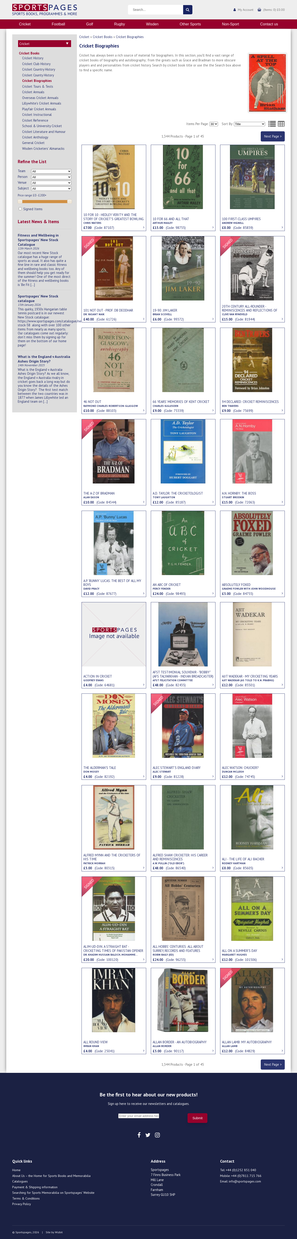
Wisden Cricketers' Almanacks (43, 148)
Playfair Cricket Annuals (39, 109)
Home (16, 1170)
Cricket (24, 24)
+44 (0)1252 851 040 (241, 1170)
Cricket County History (38, 75)
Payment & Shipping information (35, 1187)
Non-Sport (230, 24)
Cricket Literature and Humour (44, 131)
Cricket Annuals (33, 92)
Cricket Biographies (37, 80)
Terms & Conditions (26, 1198)
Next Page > (273, 136)
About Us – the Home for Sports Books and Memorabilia (51, 1176)
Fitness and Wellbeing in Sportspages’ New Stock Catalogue (38, 240)
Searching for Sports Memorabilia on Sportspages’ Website (53, 1193)
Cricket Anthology (35, 137)
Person (22, 176)
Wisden (152, 24)
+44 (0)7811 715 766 (246, 1176)
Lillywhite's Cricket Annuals (41, 103)
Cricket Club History (36, 64)
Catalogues (20, 1181)
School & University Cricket (42, 126)
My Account (245, 10)
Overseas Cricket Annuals (40, 98)
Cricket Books (29, 53)
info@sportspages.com (245, 1181)
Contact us (269, 24)
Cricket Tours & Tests (37, 86)
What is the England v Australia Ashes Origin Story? (44, 358)
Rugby (119, 24)
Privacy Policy (21, 1204)
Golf (89, 24)
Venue (22, 182)
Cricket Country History (38, 69)
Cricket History (32, 58)
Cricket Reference (35, 120)
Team (21, 171)
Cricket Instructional (37, 114)
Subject (23, 188)
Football (58, 24)
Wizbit (59, 1232)
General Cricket (33, 143)
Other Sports (190, 24)
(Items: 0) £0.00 (274, 10)
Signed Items (30, 209)
